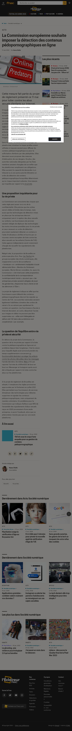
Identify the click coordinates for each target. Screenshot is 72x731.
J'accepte (54, 139)
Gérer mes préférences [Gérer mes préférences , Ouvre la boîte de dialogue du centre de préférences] (18, 139)
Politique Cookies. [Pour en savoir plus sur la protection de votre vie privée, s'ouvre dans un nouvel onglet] (23, 124)
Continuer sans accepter (56, 107)
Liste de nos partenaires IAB (18, 134)
